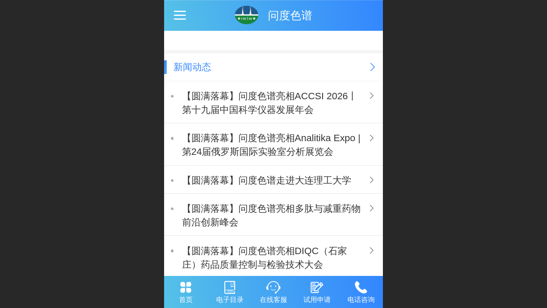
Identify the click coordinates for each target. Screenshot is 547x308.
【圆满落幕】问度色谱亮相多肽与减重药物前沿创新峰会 (271, 215)
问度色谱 (290, 15)
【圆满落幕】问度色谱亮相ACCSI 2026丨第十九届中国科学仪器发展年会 (269, 103)
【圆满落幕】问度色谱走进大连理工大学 (266, 180)
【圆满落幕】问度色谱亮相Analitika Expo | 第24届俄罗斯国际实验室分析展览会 (271, 145)
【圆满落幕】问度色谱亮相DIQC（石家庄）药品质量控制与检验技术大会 (264, 258)
